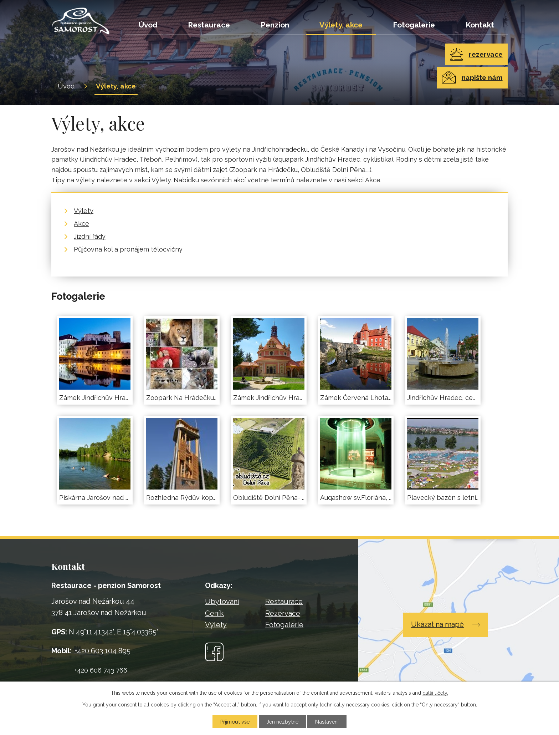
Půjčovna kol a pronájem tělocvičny (128, 249)
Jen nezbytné (282, 722)
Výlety (161, 180)
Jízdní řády (90, 236)
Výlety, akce (341, 24)
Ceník (214, 613)
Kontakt (480, 24)
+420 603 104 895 (102, 651)
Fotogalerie (414, 24)
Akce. (373, 180)
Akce (81, 223)
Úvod (148, 24)
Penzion (275, 24)
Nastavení (327, 722)
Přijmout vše (234, 722)
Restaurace (209, 24)
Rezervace (282, 613)
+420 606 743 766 (101, 670)
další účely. (435, 692)
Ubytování (222, 601)
